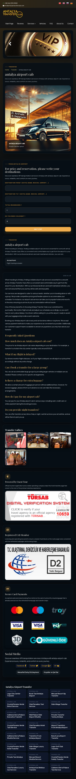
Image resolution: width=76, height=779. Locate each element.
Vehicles (42, 23)
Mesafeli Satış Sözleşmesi (28, 672)
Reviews (20, 23)
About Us (60, 23)
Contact (70, 23)
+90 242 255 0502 (10, 3)
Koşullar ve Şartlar (51, 672)
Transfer (14, 70)
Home (7, 70)
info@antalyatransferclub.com (13, 6)
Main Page (9, 23)
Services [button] (32, 23)
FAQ (51, 23)
